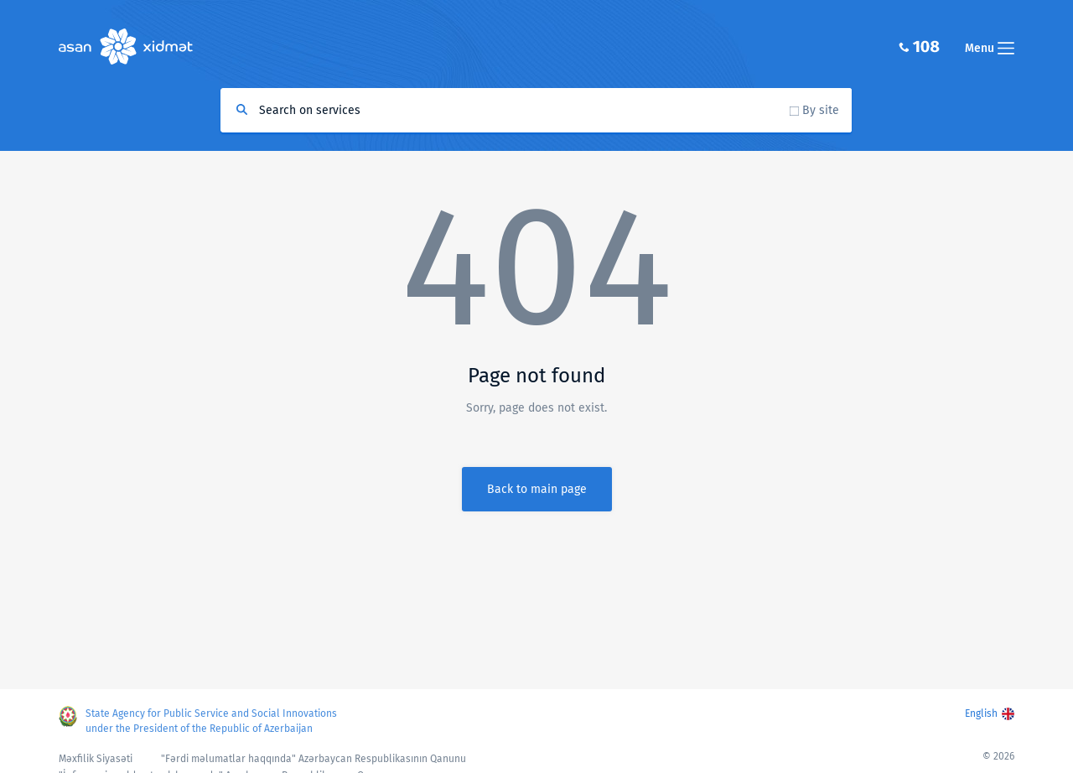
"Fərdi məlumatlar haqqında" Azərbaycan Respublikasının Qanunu (313, 759)
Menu (989, 48)
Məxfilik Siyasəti (95, 759)
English (981, 713)
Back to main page (537, 489)
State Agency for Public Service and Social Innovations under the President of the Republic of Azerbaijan (211, 721)
